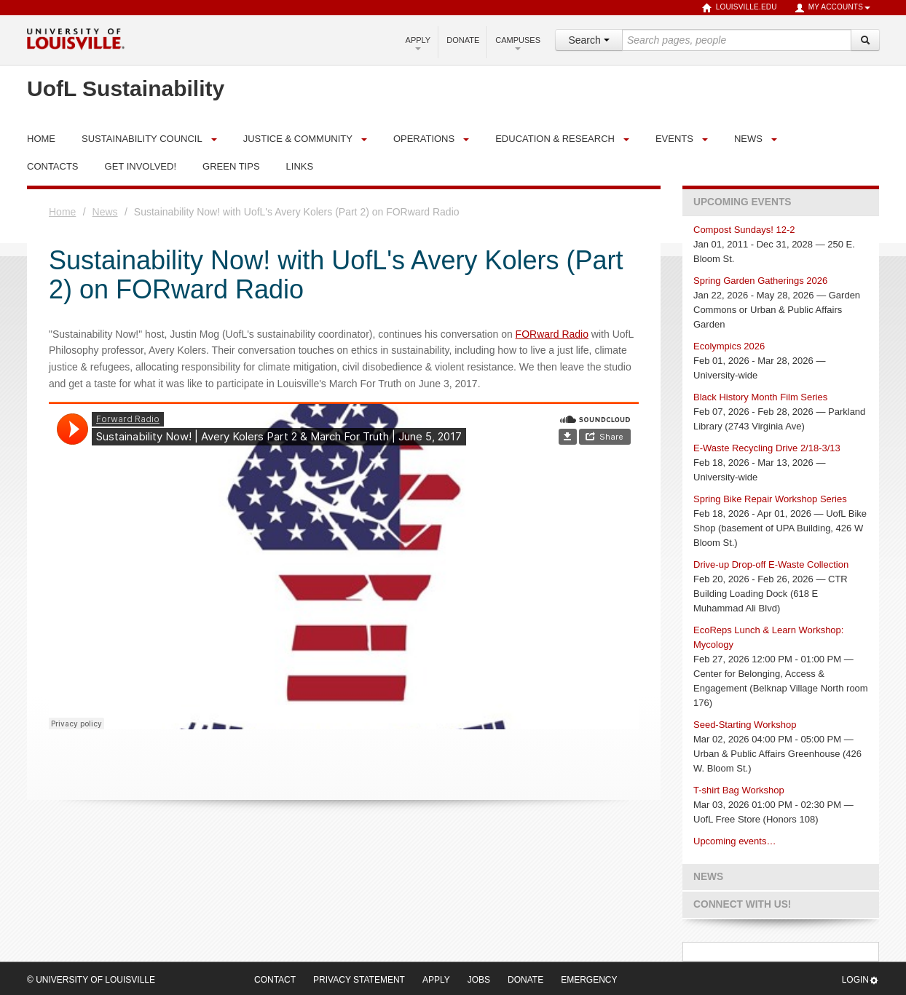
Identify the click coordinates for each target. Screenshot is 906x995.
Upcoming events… (734, 841)
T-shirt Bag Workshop (738, 790)
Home (62, 212)
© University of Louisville (91, 980)
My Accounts (832, 8)
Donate (462, 40)
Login (860, 980)
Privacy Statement (359, 980)
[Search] (865, 40)
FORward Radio (552, 334)
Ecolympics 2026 (729, 346)
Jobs (479, 980)
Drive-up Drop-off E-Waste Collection (770, 564)
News (748, 138)
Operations (423, 138)
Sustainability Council (142, 138)
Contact (275, 980)
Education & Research (555, 138)
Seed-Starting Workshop (744, 724)
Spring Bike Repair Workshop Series (770, 498)
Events (674, 138)
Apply (418, 43)
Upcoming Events (742, 202)
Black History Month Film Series (760, 397)
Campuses (517, 43)
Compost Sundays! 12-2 (744, 229)
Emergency (589, 980)
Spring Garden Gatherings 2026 (760, 280)
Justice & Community (297, 138)
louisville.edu (739, 8)
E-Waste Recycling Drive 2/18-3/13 (766, 448)
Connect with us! (742, 904)
